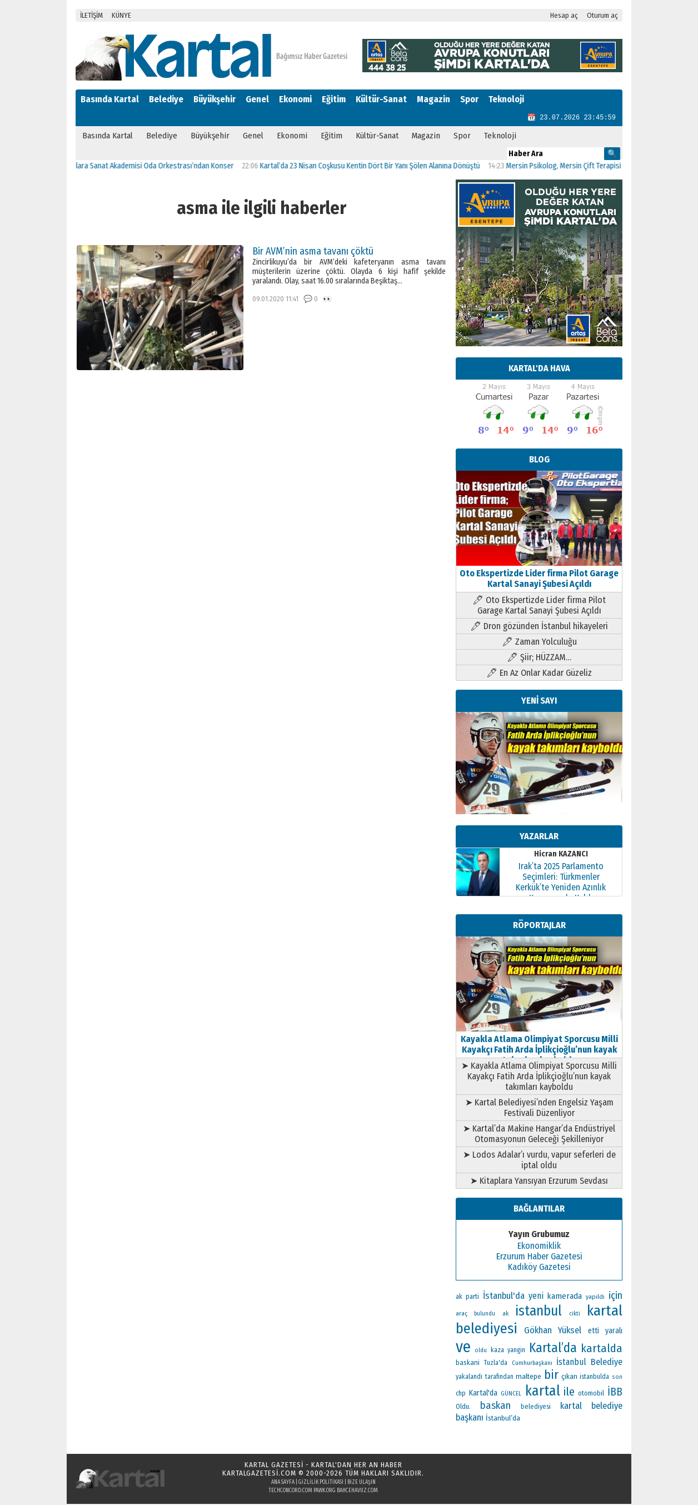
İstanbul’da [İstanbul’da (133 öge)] (503, 1419)
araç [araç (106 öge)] (461, 1314)
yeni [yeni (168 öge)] (536, 1297)
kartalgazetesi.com (259, 1474)
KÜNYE (121, 15)
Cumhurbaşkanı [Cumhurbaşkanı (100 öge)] (532, 1364)
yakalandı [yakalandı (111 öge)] (469, 1378)
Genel (257, 99)
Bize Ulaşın (361, 1483)
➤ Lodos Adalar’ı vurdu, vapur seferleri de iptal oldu (539, 1161)
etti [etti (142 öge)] (593, 1332)
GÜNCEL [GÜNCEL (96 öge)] (511, 1394)
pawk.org (324, 1491)
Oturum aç (602, 15)
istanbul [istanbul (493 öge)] (538, 1312)
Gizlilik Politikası (320, 1483)
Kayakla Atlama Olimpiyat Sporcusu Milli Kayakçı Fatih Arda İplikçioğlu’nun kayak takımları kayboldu (539, 1045)
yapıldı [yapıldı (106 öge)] (595, 1298)
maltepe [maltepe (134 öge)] (528, 1377)
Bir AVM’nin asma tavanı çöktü (312, 252)
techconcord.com (290, 1491)
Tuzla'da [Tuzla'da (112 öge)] (495, 1364)
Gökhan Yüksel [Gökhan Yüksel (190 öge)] (553, 1331)
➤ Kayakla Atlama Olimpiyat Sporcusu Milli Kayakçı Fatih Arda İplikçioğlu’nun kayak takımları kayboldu (539, 1077)
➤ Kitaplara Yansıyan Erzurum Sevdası (539, 1182)
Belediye (166, 99)
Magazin (433, 99)
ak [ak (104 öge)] (505, 1314)
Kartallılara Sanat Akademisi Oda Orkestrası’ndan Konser (158, 167)
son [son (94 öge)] (617, 1378)
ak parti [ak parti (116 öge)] (467, 1297)
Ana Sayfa (283, 1483)
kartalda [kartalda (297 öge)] (601, 1349)
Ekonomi (295, 99)
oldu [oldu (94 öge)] (481, 1351)
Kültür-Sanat (381, 99)
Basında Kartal (110, 99)
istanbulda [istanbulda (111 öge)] (594, 1378)
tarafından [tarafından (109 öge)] (499, 1378)
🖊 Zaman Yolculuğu (539, 642)
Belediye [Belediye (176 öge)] (606, 1363)
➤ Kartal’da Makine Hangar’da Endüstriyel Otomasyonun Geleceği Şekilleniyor (539, 1134)
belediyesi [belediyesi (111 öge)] (536, 1408)
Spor (469, 99)
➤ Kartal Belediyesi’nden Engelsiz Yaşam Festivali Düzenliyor (539, 1108)
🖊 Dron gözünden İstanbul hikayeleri (539, 627)
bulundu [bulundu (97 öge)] (484, 1314)
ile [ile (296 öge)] (569, 1392)
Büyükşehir (214, 99)
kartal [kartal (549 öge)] (542, 1392)
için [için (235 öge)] (615, 1296)
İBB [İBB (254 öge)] (614, 1393)
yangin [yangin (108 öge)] (516, 1351)
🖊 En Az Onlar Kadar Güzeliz (539, 674)
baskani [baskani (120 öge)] (468, 1363)
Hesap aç (564, 15)
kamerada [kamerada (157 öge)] (564, 1297)
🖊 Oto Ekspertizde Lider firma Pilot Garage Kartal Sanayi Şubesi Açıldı (539, 606)
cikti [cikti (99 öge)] (574, 1314)
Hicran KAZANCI (561, 855)
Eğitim (334, 99)
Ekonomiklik (539, 1247)
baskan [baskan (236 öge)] (495, 1407)
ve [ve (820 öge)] (463, 1348)
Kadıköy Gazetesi (539, 1268)
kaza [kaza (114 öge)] (497, 1351)
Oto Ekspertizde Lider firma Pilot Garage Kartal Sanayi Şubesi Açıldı (539, 574)
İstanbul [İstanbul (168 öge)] (571, 1363)
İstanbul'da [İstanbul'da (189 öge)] (504, 1296)
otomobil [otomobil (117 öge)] (591, 1394)
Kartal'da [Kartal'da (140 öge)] (483, 1394)
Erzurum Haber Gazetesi (539, 1257)
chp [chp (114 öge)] (461, 1394)
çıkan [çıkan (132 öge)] (569, 1377)
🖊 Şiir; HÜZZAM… (539, 658)
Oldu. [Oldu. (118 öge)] (463, 1407)
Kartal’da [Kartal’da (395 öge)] (553, 1349)
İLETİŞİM (91, 15)
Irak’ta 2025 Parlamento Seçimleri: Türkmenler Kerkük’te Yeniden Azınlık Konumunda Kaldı (561, 883)
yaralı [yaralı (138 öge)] (613, 1332)
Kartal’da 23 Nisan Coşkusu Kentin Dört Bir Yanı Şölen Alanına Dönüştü (384, 167)
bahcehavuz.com (357, 1491)
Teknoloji (506, 99)
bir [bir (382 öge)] (551, 1375)
